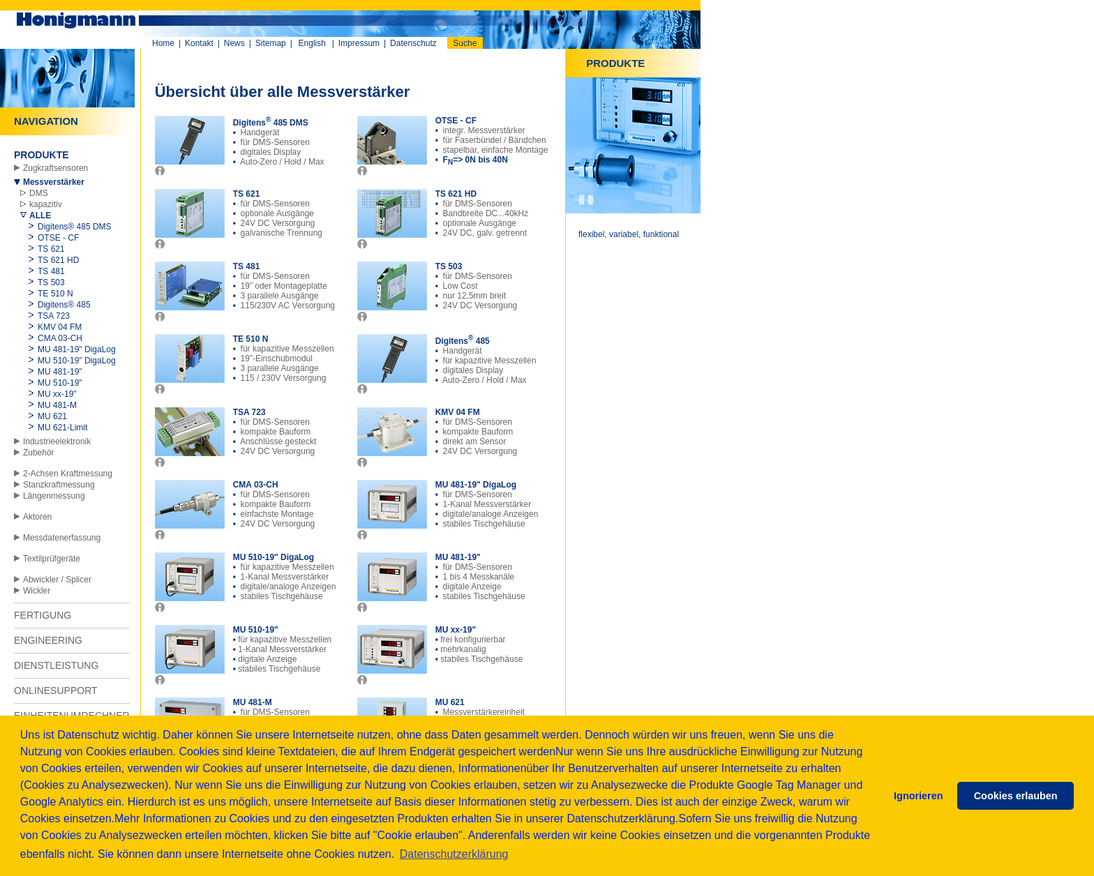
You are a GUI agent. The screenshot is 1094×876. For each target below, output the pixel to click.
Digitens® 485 (64, 305)
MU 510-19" (60, 383)
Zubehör (38, 453)
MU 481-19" (60, 372)
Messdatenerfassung (61, 538)
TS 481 (51, 271)
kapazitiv (45, 204)
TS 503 (51, 282)
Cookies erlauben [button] (1016, 795)
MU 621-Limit (62, 427)
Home (163, 43)
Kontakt (199, 43)
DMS (38, 193)
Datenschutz (413, 43)
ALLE (40, 215)
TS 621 (51, 249)
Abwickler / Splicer (57, 579)
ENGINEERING (48, 640)
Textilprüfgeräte (51, 559)
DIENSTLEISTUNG (56, 665)
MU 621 (52, 416)
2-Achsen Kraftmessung (67, 473)
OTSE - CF (58, 238)
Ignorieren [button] (918, 795)
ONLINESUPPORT (56, 690)
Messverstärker (53, 182)
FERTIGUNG (42, 615)
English (312, 43)
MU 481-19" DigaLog (77, 349)
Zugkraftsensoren (55, 168)
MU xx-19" (57, 394)
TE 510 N (55, 294)
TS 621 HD (58, 260)
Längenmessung (54, 496)
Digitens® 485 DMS (75, 227)
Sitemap (270, 43)
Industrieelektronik (57, 441)
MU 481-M (57, 405)
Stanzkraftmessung (59, 485)
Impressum (359, 43)
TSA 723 (54, 316)
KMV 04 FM (60, 327)
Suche (465, 43)
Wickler (36, 591)
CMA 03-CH (60, 338)
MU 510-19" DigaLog (77, 360)
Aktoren (37, 517)
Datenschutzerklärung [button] (454, 854)
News (234, 43)
